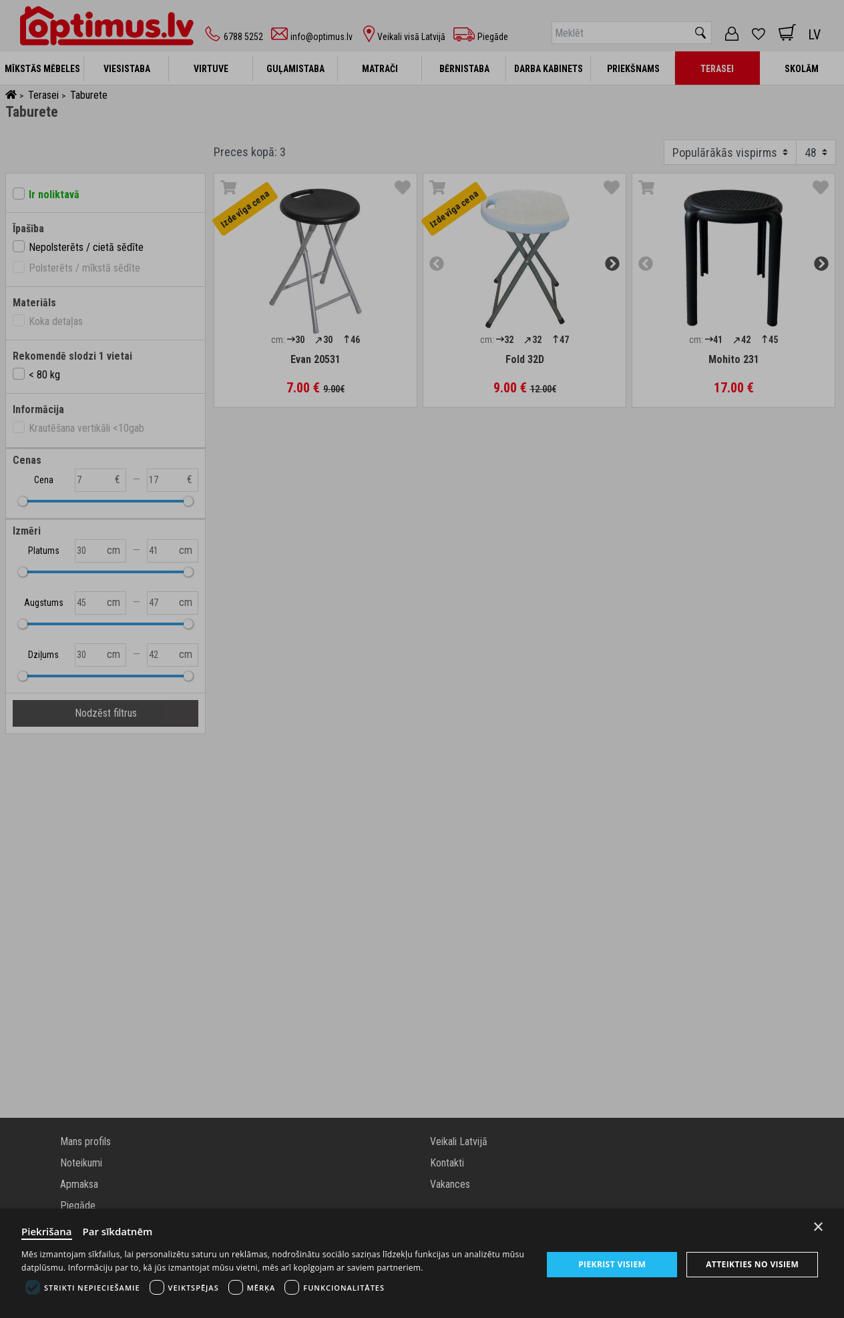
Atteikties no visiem (752, 1264)
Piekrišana (46, 1231)
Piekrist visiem (612, 1264)
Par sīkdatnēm (118, 1231)
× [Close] (818, 1227)
